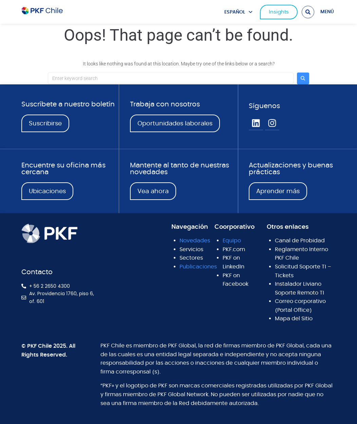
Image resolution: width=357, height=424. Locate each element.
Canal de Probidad (300, 240)
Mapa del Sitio (294, 318)
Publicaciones (198, 266)
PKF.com (234, 249)
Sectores (191, 258)
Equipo (232, 240)
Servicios (191, 249)
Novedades (195, 240)
